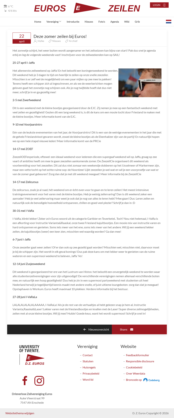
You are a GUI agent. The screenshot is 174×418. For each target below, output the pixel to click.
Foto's (101, 21)
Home (37, 21)
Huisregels (89, 367)
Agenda (114, 21)
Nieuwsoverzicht (96, 329)
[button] (168, 21)
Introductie (73, 21)
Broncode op (143, 379)
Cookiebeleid (134, 367)
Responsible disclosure (140, 361)
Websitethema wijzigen (19, 413)
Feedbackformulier (137, 355)
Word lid (88, 379)
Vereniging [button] (53, 21)
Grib (137, 21)
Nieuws (89, 21)
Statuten (88, 361)
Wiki (126, 21)
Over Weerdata (135, 373)
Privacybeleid (91, 373)
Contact (88, 355)
